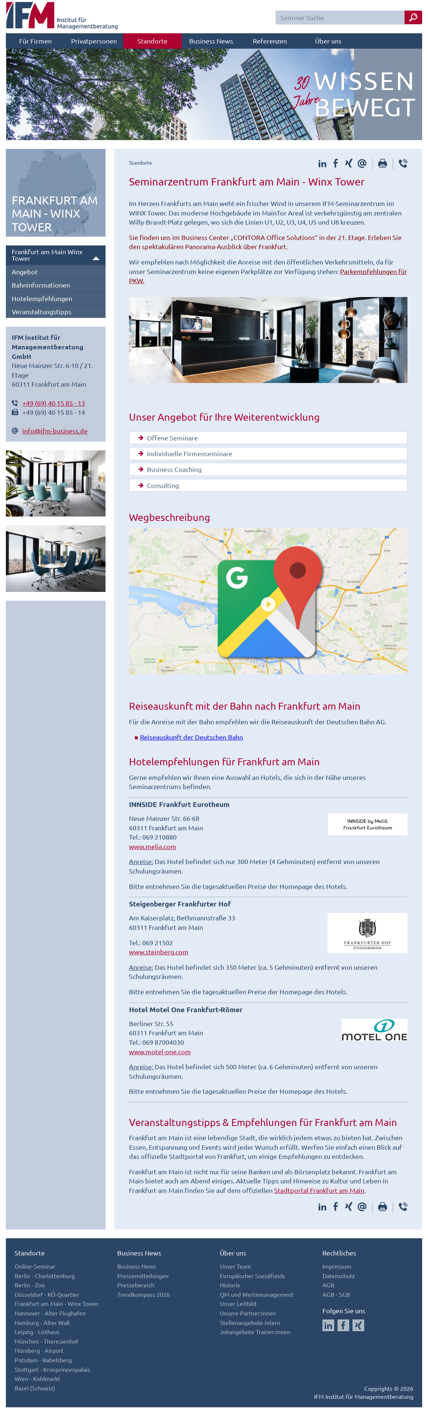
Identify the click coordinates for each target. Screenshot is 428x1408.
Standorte (152, 41)
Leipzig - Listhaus (37, 1332)
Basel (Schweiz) (35, 1388)
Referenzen (270, 41)
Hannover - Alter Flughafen (50, 1313)
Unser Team (235, 1266)
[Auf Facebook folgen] (343, 1326)
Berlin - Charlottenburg (45, 1276)
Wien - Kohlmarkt (37, 1378)
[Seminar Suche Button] (413, 17)
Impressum (336, 1266)
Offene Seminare (166, 438)
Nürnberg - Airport (39, 1351)
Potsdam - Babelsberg (43, 1360)
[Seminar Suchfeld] (349, 18)
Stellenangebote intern (250, 1322)
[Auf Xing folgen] (358, 1326)
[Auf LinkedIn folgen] (328, 1326)
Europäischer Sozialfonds (252, 1276)
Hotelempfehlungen (42, 298)
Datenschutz (338, 1276)
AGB (328, 1285)
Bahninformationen (41, 285)
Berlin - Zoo (30, 1285)
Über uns (328, 41)
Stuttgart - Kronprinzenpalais (52, 1369)
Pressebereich (135, 1285)
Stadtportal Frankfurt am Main (319, 1190)
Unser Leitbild (238, 1304)
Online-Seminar (35, 1266)
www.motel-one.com (160, 1052)
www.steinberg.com (158, 952)
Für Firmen (35, 41)
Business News (211, 41)
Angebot (25, 271)
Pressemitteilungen (143, 1276)
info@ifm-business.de (55, 431)
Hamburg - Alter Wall (42, 1322)
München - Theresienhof (46, 1341)
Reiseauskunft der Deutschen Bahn (191, 737)
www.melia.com (152, 847)
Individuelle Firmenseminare (183, 454)
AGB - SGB (336, 1294)
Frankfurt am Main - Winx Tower (57, 1304)
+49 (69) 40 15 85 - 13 (53, 403)
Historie (230, 1285)
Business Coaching (168, 469)
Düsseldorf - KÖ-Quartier (47, 1294)
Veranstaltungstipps (41, 311)
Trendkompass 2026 (143, 1294)
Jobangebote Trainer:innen (255, 1332)
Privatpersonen (94, 41)
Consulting (157, 486)
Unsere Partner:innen (248, 1313)
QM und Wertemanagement (257, 1294)
